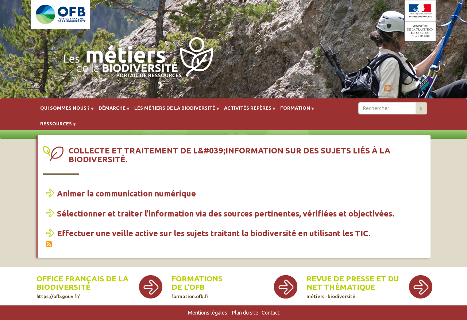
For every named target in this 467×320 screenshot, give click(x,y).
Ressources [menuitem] (56, 126)
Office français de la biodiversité (82, 286)
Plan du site (245, 313)
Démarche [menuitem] (112, 110)
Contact (270, 313)
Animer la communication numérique (126, 193)
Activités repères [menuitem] (248, 110)
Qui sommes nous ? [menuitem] (65, 110)
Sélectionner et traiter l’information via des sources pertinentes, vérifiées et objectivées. (225, 213)
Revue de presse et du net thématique (352, 286)
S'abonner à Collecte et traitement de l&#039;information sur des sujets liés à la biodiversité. (49, 244)
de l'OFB (188, 287)
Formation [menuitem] (295, 110)
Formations (197, 278)
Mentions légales (207, 313)
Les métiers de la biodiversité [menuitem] (175, 110)
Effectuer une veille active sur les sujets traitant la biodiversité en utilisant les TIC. (214, 233)
